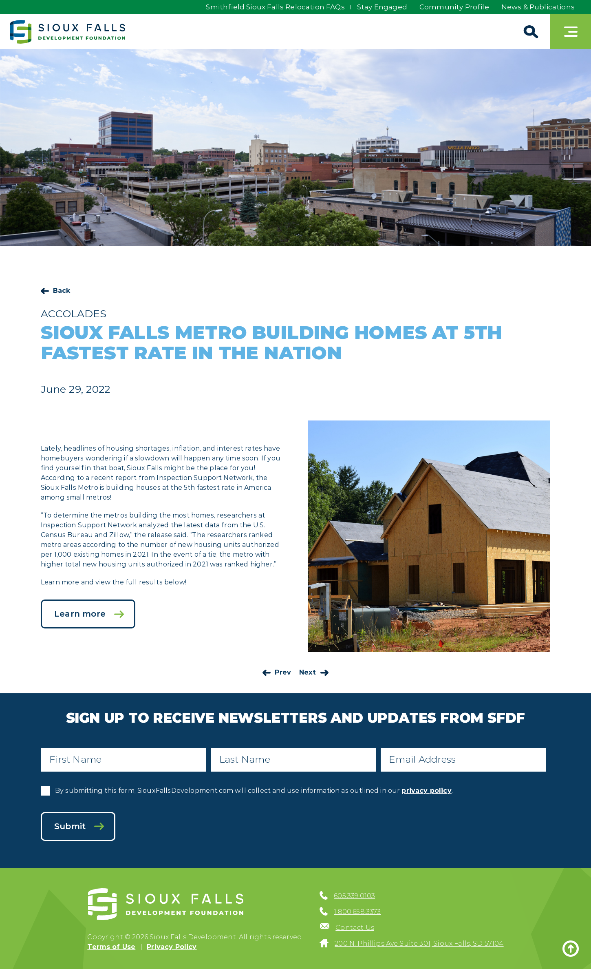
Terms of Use (111, 947)
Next (307, 672)
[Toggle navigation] (570, 31)
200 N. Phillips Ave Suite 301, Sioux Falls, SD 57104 (419, 943)
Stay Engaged (382, 7)
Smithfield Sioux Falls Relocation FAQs (275, 7)
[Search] (529, 31)
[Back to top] (570, 948)
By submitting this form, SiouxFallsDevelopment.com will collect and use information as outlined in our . (254, 790)
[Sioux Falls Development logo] (67, 32)
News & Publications (538, 7)
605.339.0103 (354, 896)
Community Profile (454, 7)
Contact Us (354, 927)
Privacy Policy (171, 947)
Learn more (80, 614)
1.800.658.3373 (357, 912)
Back (62, 290)
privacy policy (426, 790)
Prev (283, 672)
